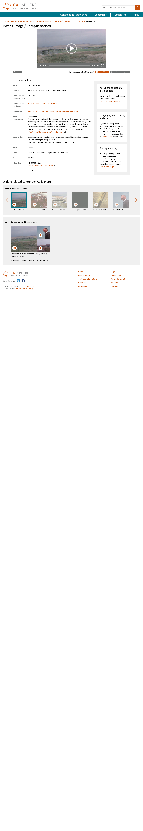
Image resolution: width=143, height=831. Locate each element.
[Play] (40, 65)
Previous (6, 200)
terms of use (107, 136)
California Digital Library (24, 288)
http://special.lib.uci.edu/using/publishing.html (45, 132)
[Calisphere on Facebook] (23, 281)
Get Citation (18, 72)
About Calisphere (84, 275)
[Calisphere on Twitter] (18, 281)
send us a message (107, 166)
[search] (137, 7)
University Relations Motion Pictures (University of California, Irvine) (59, 21)
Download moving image (120, 72)
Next (136, 200)
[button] (71, 48)
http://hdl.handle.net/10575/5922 (40, 165)
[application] (71, 48)
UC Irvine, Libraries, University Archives (18, 21)
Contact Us (115, 286)
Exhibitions (120, 15)
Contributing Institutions (73, 15)
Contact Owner (102, 72)
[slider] (69, 65)
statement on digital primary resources (110, 102)
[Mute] (98, 65)
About (137, 15)
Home (80, 272)
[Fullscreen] (102, 65)
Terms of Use (116, 275)
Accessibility (115, 283)
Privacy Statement (118, 279)
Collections (101, 15)
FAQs (113, 272)
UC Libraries (29, 286)
